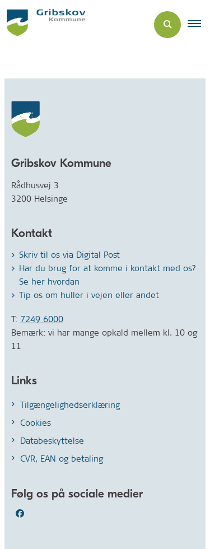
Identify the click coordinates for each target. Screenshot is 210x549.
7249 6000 (41, 319)
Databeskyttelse (52, 440)
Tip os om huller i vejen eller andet (89, 295)
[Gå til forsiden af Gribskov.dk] (42, 24)
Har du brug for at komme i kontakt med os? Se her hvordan (107, 275)
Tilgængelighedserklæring (70, 404)
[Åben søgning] (167, 24)
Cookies (35, 422)
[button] (199, 24)
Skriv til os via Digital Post (69, 254)
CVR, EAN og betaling (61, 458)
